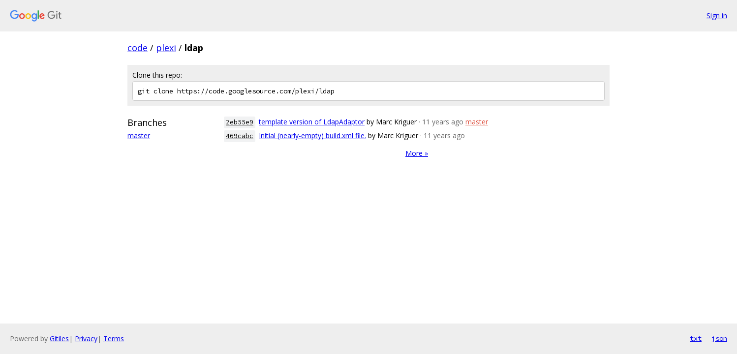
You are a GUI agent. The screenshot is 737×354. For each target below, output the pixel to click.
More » (416, 153)
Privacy (86, 338)
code (137, 48)
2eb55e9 (239, 122)
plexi (166, 48)
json (719, 338)
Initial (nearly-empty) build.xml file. (312, 135)
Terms (113, 338)
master (138, 135)
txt (696, 338)
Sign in (716, 15)
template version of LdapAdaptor (312, 121)
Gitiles (59, 338)
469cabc (239, 136)
